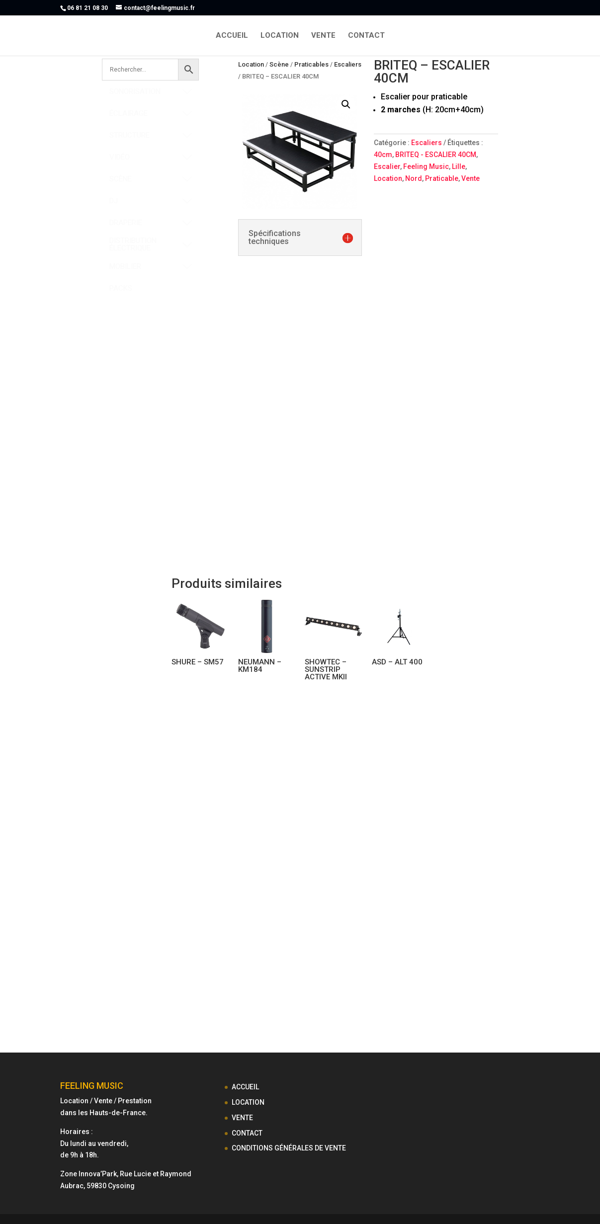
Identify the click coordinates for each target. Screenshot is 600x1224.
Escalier (387, 166)
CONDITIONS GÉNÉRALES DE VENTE (289, 1148)
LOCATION (279, 36)
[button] (346, 104)
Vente (470, 178)
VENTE (323, 36)
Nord (413, 178)
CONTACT (366, 36)
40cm (383, 155)
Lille (458, 166)
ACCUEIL (232, 36)
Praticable (441, 178)
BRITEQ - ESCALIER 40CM (435, 155)
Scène (279, 64)
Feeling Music (426, 166)
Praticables (311, 64)
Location (251, 64)
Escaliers (347, 64)
